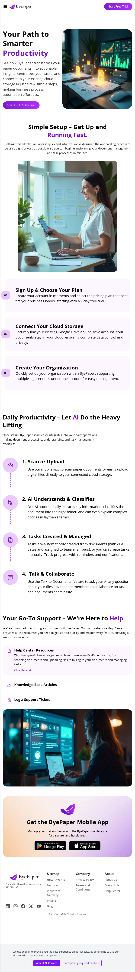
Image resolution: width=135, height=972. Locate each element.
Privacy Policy (85, 880)
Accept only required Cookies (82, 963)
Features (53, 885)
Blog (50, 906)
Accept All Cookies (46, 963)
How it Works (56, 880)
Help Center (112, 891)
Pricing (51, 901)
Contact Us (112, 885)
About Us (111, 880)
